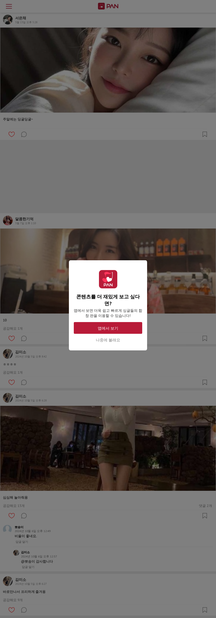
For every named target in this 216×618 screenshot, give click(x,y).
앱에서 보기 (108, 328)
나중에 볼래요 (108, 339)
